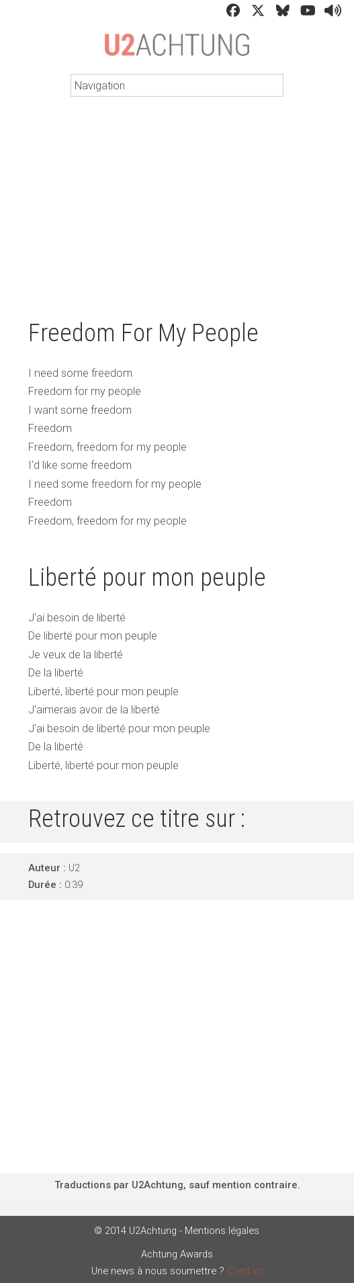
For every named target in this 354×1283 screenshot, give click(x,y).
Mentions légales (222, 1231)
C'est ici (244, 1271)
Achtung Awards (177, 1254)
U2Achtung (177, 51)
